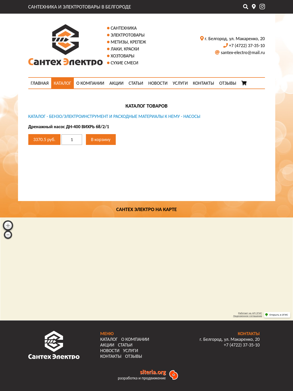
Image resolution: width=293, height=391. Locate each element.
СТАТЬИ (136, 83)
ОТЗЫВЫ (227, 83)
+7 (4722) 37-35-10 (247, 45)
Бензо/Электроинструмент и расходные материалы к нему (114, 116)
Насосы (191, 116)
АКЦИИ (116, 83)
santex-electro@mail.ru (243, 52)
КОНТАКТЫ (203, 83)
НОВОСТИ (157, 83)
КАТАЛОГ (62, 83)
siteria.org (153, 372)
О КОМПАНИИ (90, 83)
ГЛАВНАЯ (40, 83)
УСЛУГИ (180, 83)
